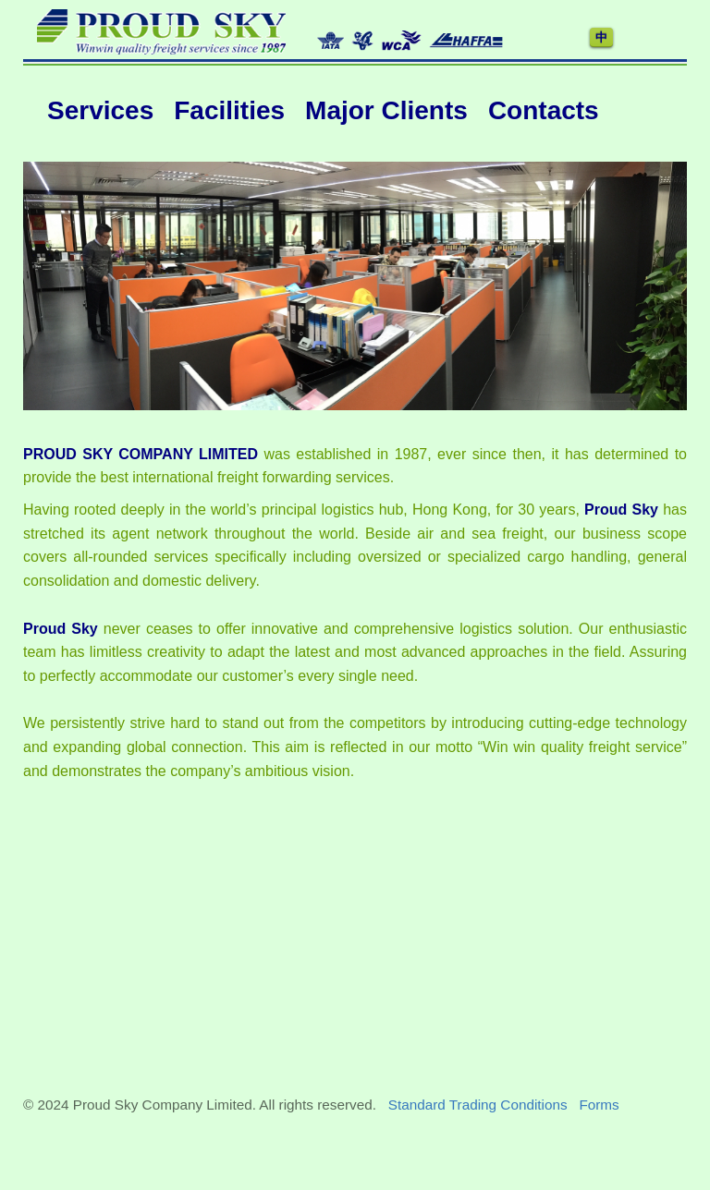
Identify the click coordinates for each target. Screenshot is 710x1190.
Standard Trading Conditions (478, 1104)
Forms (598, 1104)
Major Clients (386, 110)
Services (100, 110)
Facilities (229, 110)
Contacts (543, 110)
